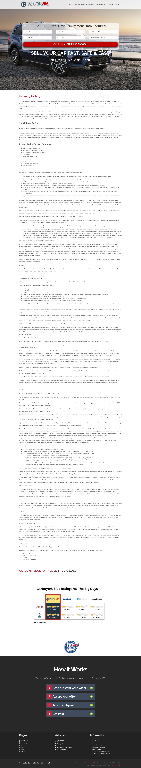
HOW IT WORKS (79, 4)
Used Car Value (96, 749)
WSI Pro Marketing (116, 765)
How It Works (25, 742)
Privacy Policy (96, 740)
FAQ (22, 747)
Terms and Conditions (81, 763)
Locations (24, 745)
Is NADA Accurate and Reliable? (101, 753)
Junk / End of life (61, 749)
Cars (58, 742)
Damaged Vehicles (62, 744)
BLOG (111, 4)
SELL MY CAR (90, 4)
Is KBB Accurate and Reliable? (100, 751)
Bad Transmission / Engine (64, 747)
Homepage (24, 740)
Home (70, 4)
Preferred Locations (98, 745)
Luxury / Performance (63, 745)
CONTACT (118, 4)
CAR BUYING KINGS (101, 4)
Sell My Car (24, 744)
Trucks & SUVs (61, 740)
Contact (23, 751)
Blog (22, 749)
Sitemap (94, 744)
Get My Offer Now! (70, 44)
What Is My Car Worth (98, 747)
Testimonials (96, 742)
